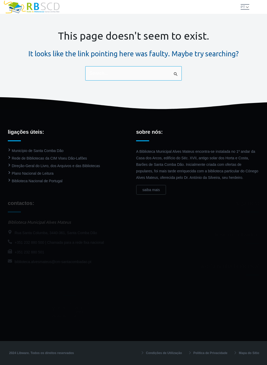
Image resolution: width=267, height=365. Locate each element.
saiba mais (151, 190)
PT (243, 7)
